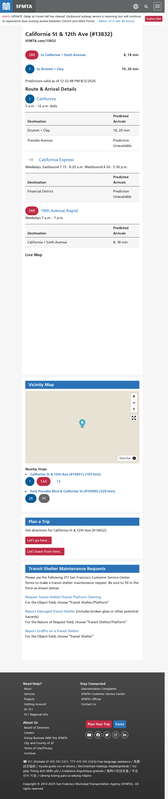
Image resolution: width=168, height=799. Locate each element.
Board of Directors (36, 728)
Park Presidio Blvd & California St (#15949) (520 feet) (72, 491)
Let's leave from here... (44, 552)
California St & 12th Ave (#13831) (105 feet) (65, 474)
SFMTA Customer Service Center (103, 694)
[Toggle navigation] (157, 6)
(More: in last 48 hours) (116, 21)
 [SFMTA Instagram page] (115, 735)
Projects (29, 699)
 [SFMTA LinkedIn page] (124, 735)
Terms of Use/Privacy (38, 748)
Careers (29, 733)
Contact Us (88, 704)
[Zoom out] (134, 403)
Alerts (6, 16)
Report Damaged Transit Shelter (50, 611)
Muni (27, 689)
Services (29, 694)
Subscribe (153, 19)
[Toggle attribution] (134, 458)
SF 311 (28, 709)
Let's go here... (38, 540)
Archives (30, 753)
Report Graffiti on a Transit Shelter (52, 631)
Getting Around (35, 704)
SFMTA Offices (91, 699)
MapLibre (125, 458)
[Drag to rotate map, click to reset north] (134, 409)
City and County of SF (39, 743)
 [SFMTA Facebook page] (98, 735)
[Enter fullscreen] (134, 418)
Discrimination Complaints (98, 689)
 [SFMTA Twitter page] (107, 735)
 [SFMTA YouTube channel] (89, 735)
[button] (135, 6)
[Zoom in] (134, 396)
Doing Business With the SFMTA (46, 738)
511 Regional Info (36, 714)
